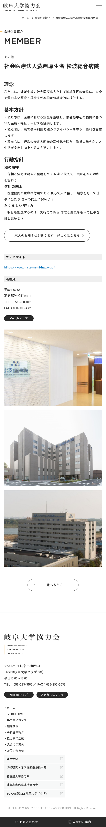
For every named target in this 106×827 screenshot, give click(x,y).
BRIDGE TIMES (16, 714)
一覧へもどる (53, 584)
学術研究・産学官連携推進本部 (26, 767)
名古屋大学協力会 (18, 776)
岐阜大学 (12, 759)
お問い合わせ (28, 822)
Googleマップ (19, 318)
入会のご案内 (82, 822)
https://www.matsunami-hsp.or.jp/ (29, 267)
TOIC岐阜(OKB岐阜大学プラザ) (27, 793)
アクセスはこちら (52, 694)
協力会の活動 (15, 738)
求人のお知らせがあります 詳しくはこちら (47, 235)
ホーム (25, 17)
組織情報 (12, 726)
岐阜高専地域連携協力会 (22, 785)
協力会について (17, 720)
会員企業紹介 (42, 17)
